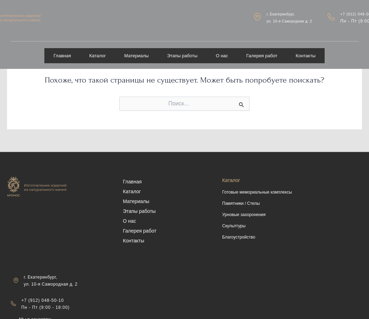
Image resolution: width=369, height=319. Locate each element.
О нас (222, 50)
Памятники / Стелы (241, 203)
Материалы (136, 50)
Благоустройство (238, 237)
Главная (62, 50)
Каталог (97, 50)
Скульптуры (233, 225)
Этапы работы (182, 50)
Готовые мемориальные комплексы (257, 192)
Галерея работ (261, 50)
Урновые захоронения (243, 214)
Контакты (305, 50)
